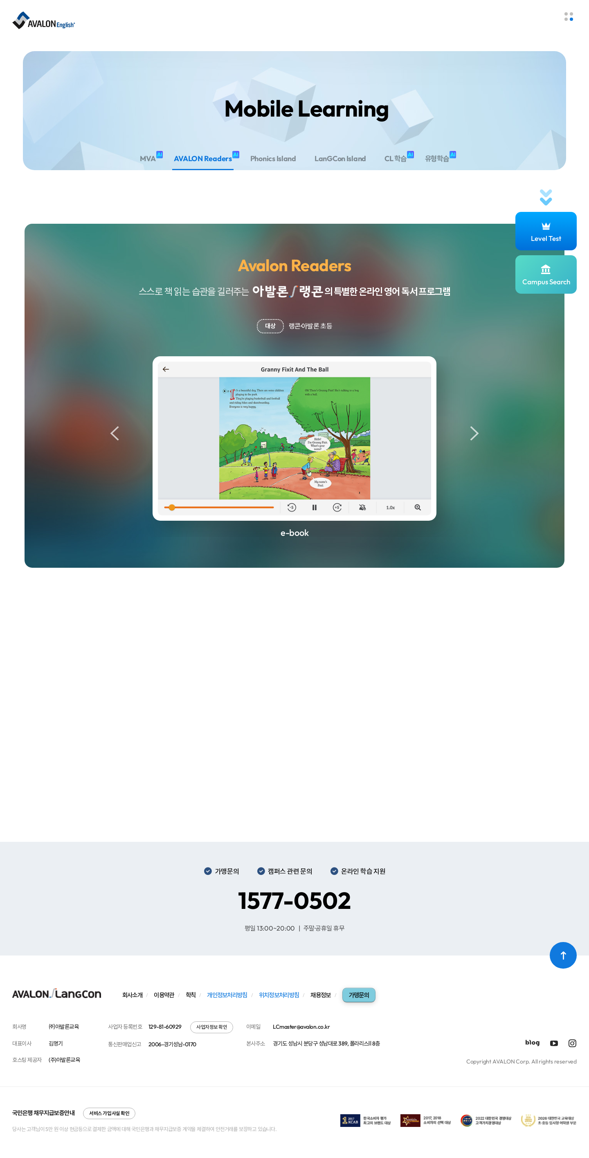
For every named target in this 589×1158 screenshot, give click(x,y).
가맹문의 (359, 995)
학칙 (191, 995)
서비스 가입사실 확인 (109, 1113)
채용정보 (320, 995)
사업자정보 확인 (211, 1027)
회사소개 (132, 995)
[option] (294, 446)
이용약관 (164, 995)
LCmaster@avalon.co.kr (301, 1026)
